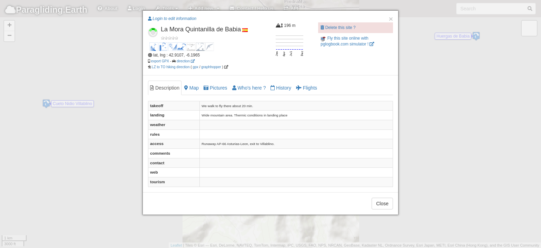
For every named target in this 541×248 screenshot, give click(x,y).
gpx (195, 67)
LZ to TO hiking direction (170, 67)
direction (186, 61)
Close (382, 203)
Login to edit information (172, 18)
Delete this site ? (338, 27)
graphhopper (211, 67)
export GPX (160, 61)
